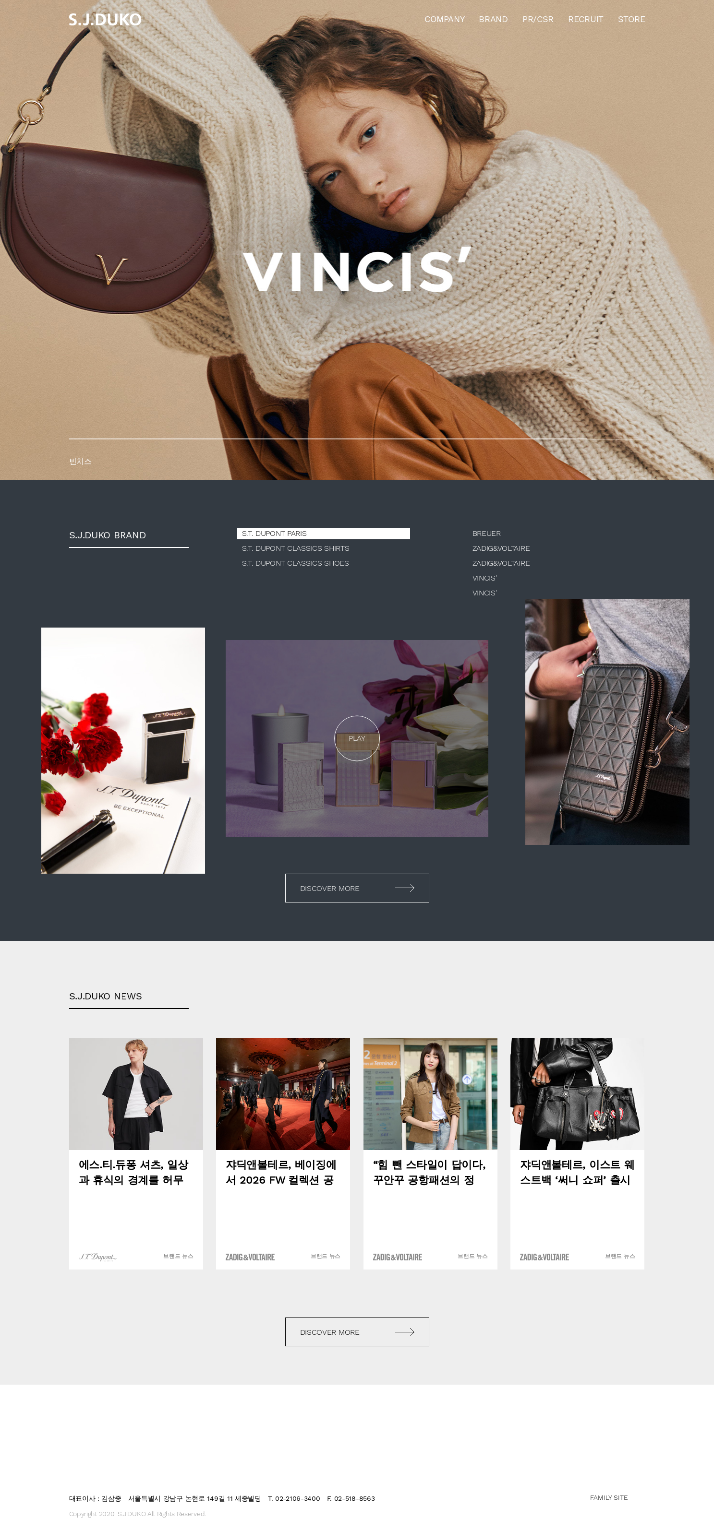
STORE (631, 19)
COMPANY (444, 19)
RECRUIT (586, 19)
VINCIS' (484, 577)
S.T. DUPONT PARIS (274, 533)
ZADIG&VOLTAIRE (501, 548)
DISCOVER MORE (330, 888)
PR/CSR (538, 19)
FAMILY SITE (609, 1497)
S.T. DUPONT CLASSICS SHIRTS (296, 548)
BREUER (486, 533)
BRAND (493, 19)
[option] (357, 240)
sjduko (105, 19)
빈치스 (357, 240)
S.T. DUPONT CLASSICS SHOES (295, 563)
